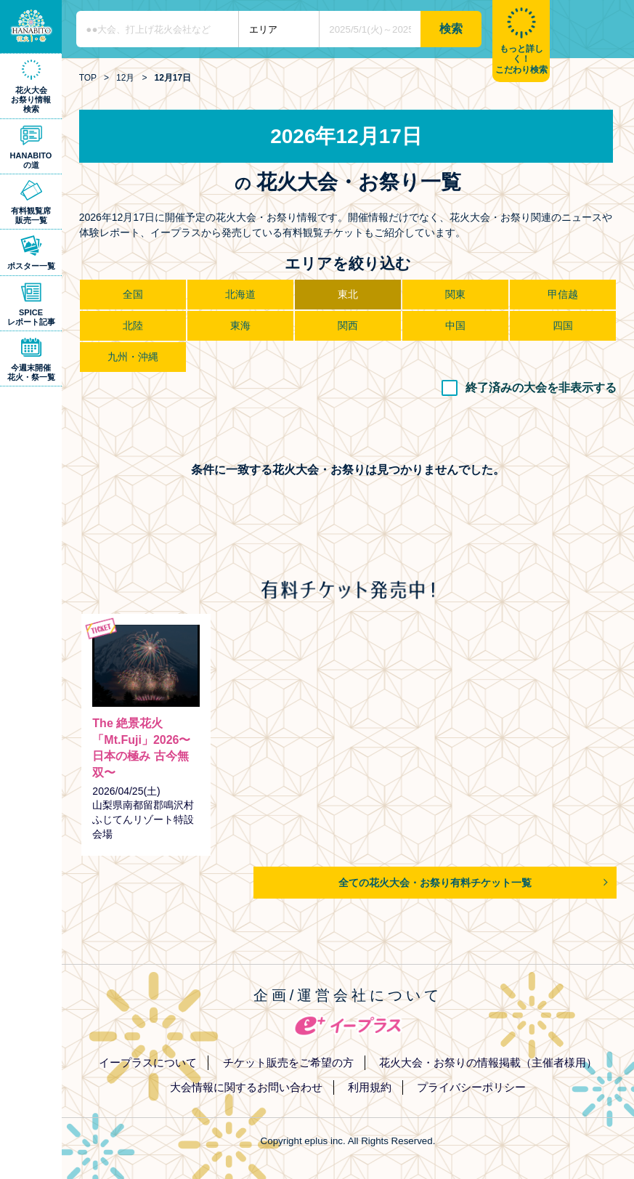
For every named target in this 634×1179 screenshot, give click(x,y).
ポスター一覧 (31, 266)
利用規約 (369, 1087)
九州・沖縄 (132, 356)
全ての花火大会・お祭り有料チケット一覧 (435, 882)
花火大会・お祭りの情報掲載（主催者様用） (488, 1062)
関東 (455, 294)
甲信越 (563, 294)
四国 (563, 325)
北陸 (133, 325)
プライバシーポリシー (471, 1087)
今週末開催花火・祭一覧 (31, 372)
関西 (348, 325)
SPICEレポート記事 (31, 317)
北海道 (240, 294)
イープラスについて (148, 1062)
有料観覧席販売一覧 (31, 215)
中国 (455, 325)
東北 (348, 294)
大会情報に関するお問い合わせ (246, 1087)
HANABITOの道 (31, 160)
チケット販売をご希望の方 (288, 1062)
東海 (240, 325)
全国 (133, 294)
